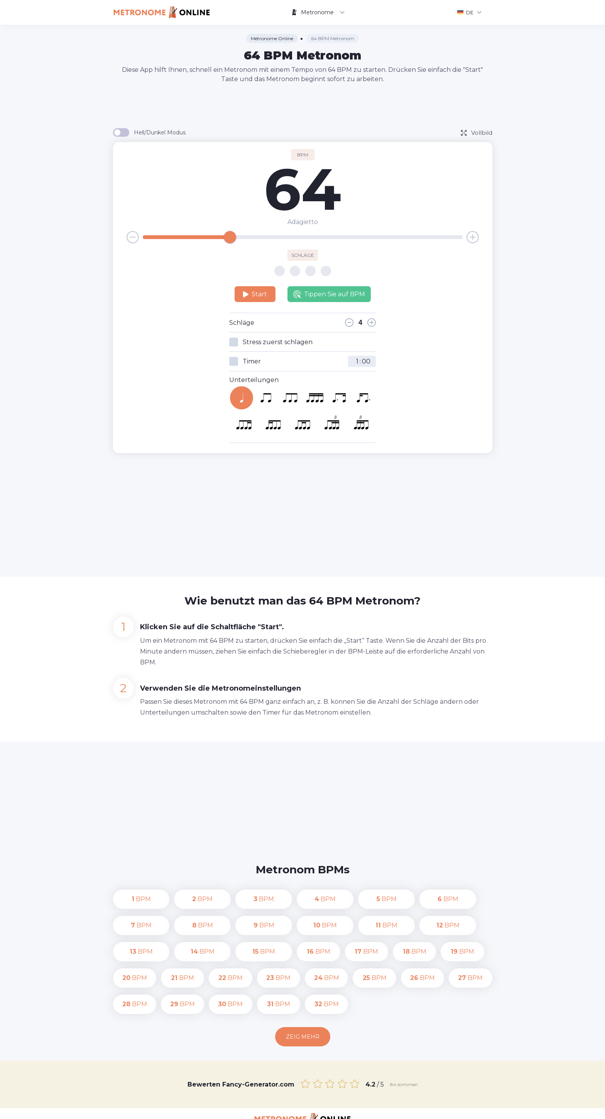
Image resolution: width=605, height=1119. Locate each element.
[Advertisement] (302, 105)
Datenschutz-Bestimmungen (363, 1107)
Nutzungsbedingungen (439, 1107)
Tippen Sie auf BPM (329, 294)
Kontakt (307, 1107)
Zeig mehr (302, 1010)
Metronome (318, 12)
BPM (134, 899)
